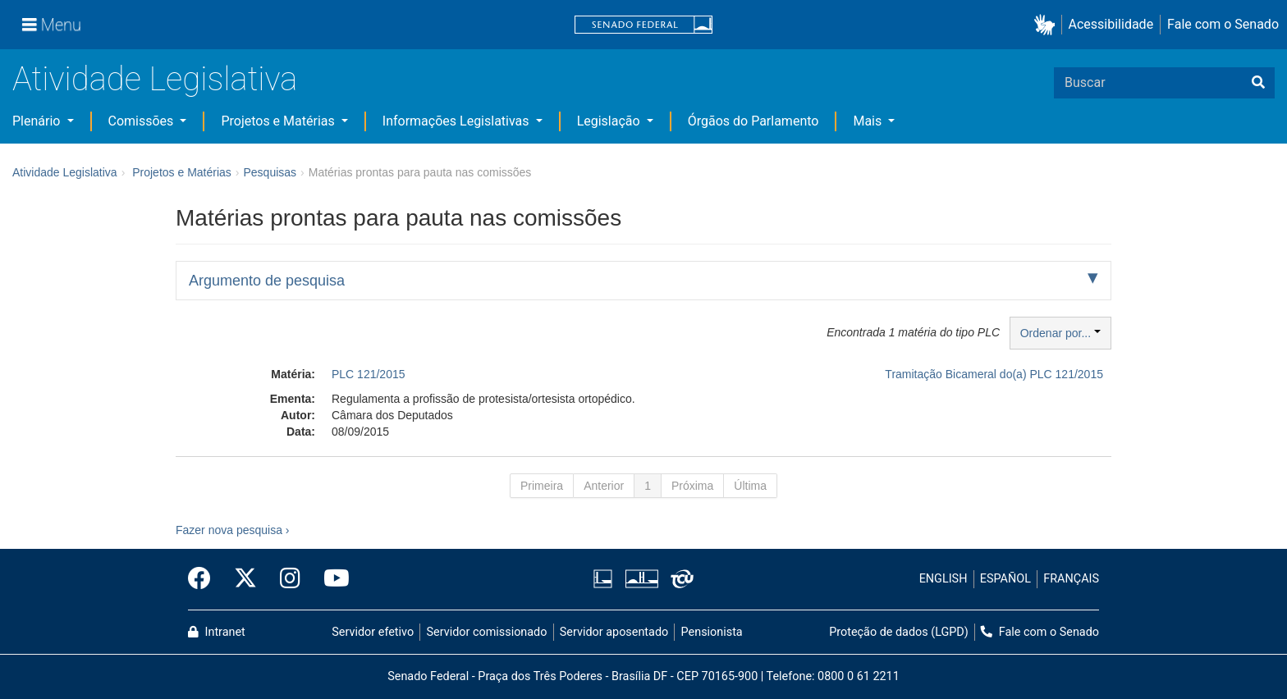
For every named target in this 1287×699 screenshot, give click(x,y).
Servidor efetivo (373, 632)
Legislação (610, 121)
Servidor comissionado (487, 632)
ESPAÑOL (1005, 579)
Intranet (216, 632)
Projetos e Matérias (279, 121)
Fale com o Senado (1223, 24)
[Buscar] (1258, 83)
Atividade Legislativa (154, 79)
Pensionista (712, 632)
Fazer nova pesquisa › (233, 530)
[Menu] (51, 24)
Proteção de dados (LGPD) (899, 632)
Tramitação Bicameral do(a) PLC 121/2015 (994, 374)
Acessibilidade (1111, 24)
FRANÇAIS (1071, 579)
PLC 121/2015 (368, 374)
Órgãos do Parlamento (753, 121)
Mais (869, 121)
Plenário (37, 121)
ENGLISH (943, 579)
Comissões (142, 121)
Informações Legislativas (457, 121)
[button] (1047, 25)
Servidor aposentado (614, 632)
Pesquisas (269, 172)
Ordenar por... (1060, 333)
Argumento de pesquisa (267, 280)
